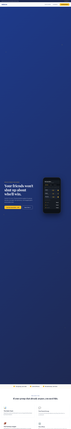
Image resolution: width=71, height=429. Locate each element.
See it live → (27, 207)
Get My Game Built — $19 (12, 207)
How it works (48, 4)
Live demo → (66, 1)
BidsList (4, 4)
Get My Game (64, 4)
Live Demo (55, 4)
